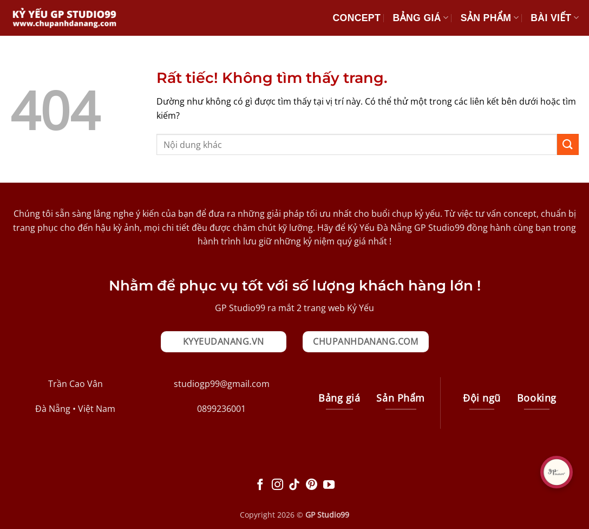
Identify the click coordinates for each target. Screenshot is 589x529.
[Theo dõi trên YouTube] (329, 485)
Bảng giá (420, 17)
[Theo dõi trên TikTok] (294, 485)
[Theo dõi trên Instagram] (277, 485)
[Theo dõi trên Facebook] (260, 485)
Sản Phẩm (490, 17)
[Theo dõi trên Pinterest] (311, 485)
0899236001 (221, 409)
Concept (357, 17)
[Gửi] (568, 144)
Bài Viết (555, 17)
